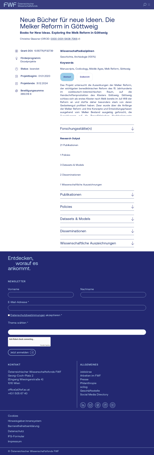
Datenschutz (16, 431)
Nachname (87, 289)
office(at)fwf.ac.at (19, 389)
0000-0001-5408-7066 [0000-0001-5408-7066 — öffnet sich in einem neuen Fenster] (64, 38)
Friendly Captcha (45, 345)
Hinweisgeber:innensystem (24, 420)
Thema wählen (18, 322)
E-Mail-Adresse (18, 302)
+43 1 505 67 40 (17, 393)
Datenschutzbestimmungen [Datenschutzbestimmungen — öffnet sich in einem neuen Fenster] (27, 315)
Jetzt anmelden (19, 352)
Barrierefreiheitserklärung (23, 425)
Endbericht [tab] (85, 77)
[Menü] (149, 5)
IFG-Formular (16, 436)
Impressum (15, 441)
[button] (97, 128)
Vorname (13, 289)
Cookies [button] (13, 415)
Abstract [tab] (67, 77)
